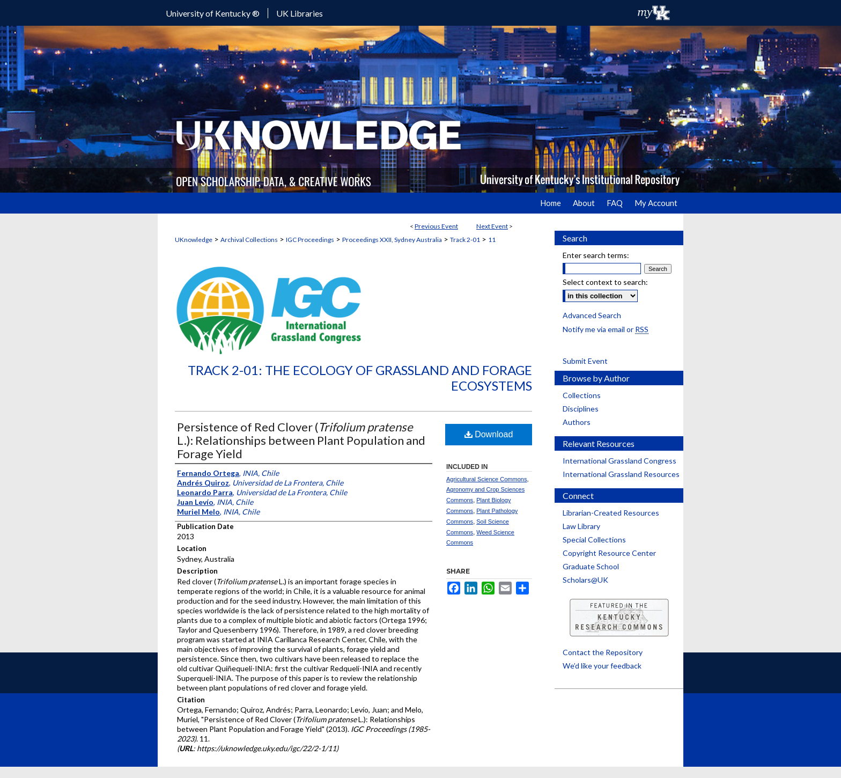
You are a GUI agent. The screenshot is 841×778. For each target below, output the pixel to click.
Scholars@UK (585, 579)
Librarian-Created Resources (611, 512)
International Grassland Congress (619, 460)
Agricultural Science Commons (486, 479)
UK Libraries (299, 13)
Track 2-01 (465, 240)
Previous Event (436, 226)
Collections (582, 395)
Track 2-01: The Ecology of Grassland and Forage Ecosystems (360, 377)
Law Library (581, 526)
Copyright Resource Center (609, 552)
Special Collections (594, 539)
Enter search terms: (596, 255)
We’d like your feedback (602, 665)
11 (492, 240)
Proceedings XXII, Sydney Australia (392, 240)
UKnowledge (193, 240)
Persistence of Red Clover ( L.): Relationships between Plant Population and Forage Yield (301, 440)
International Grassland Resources (621, 474)
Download (488, 434)
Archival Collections (249, 240)
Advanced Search (592, 315)
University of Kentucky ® (213, 13)
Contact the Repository (603, 652)
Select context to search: (605, 282)
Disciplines (581, 408)
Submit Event (585, 360)
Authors (577, 422)
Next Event (492, 226)
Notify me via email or (605, 329)
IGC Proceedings (310, 240)
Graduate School (591, 566)
